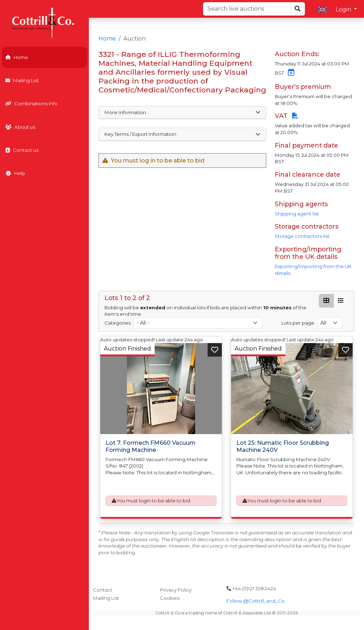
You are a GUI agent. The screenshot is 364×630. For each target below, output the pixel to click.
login (145, 500)
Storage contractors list (302, 236)
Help (15, 173)
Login (344, 9)
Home (16, 57)
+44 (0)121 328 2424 (251, 588)
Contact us (21, 150)
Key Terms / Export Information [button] (182, 134)
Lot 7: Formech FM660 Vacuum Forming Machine (151, 446)
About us (20, 127)
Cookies (170, 598)
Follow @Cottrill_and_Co (255, 601)
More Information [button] (182, 112)
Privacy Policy (176, 590)
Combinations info (31, 103)
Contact (102, 590)
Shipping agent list (297, 214)
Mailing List (22, 80)
